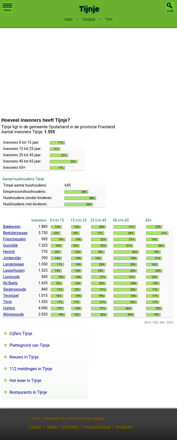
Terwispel (11, 295)
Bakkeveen (12, 226)
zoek (170, 11)
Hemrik (9, 252)
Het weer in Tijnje (25, 380)
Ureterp (9, 308)
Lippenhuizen (14, 270)
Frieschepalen (14, 239)
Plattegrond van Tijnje (29, 345)
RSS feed (70, 427)
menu (7, 8)
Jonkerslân (12, 258)
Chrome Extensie (96, 427)
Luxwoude (11, 277)
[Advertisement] (88, 72)
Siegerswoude (14, 289)
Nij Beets (10, 283)
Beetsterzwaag (15, 233)
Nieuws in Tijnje (24, 357)
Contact (35, 427)
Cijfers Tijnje (20, 333)
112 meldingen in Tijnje (30, 368)
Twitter (51, 427)
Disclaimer (124, 427)
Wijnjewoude (13, 314)
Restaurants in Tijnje (28, 392)
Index (68, 19)
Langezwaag (13, 264)
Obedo (98, 418)
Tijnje (7, 302)
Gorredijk (10, 245)
